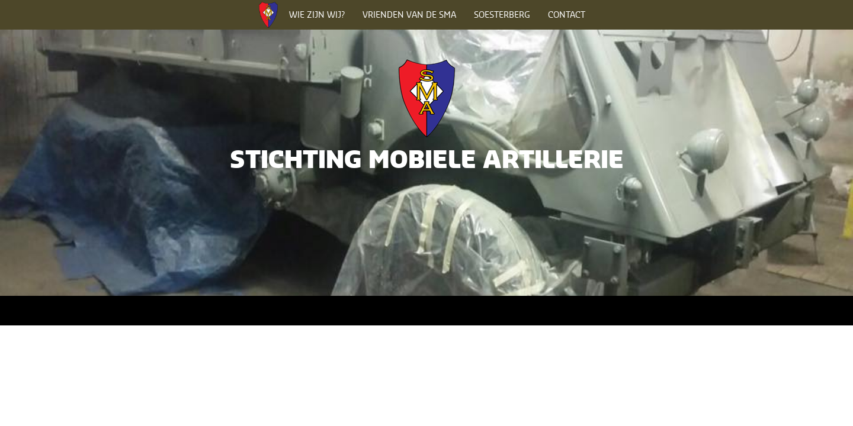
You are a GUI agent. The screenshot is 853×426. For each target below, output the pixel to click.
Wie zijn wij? (317, 14)
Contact (566, 14)
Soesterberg (502, 14)
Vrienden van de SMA (409, 14)
